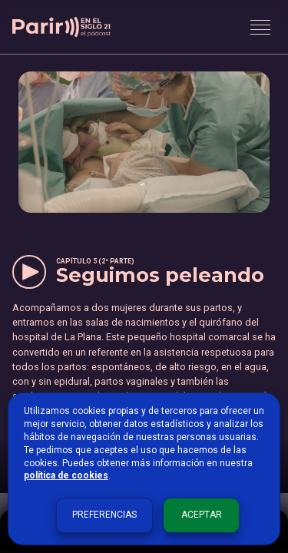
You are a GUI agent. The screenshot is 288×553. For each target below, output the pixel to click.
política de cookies (66, 475)
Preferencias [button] (104, 514)
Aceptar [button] (201, 514)
